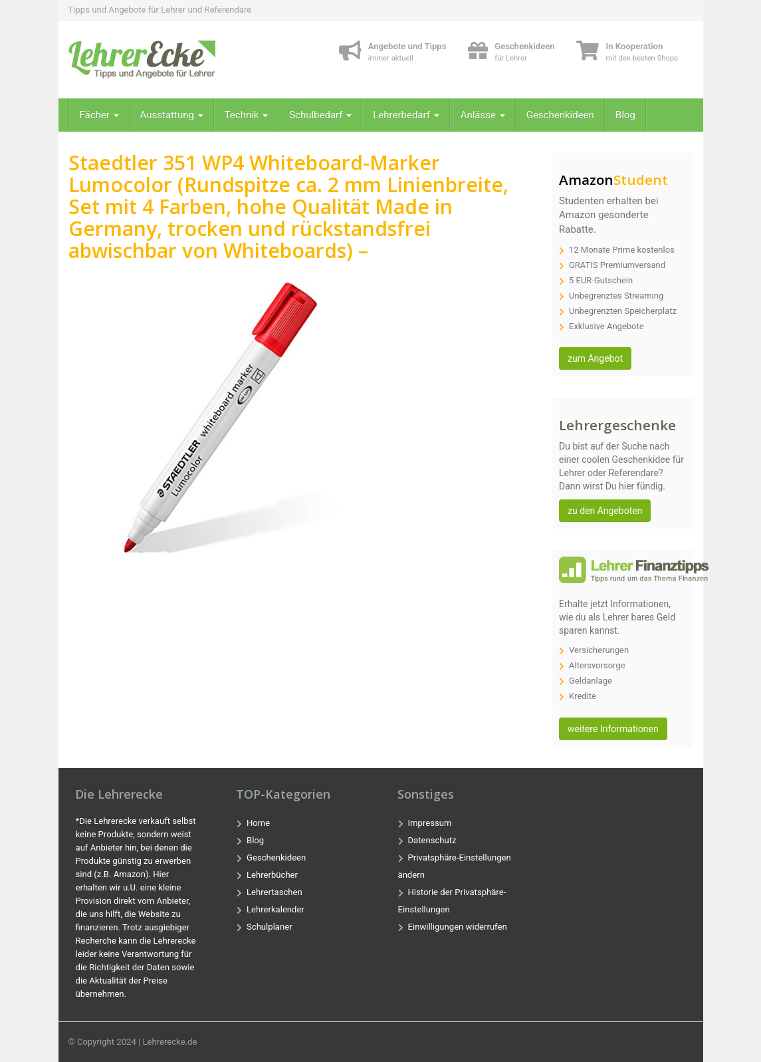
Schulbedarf (320, 115)
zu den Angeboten (605, 510)
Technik (247, 115)
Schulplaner (269, 927)
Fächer (99, 115)
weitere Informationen (613, 729)
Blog (625, 115)
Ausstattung (171, 115)
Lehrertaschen (274, 892)
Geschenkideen (560, 115)
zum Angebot (595, 358)
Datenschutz (432, 840)
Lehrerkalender (275, 909)
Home (258, 823)
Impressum (430, 823)
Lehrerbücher (272, 875)
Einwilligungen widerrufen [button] (457, 927)
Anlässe (483, 115)
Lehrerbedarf (406, 115)
